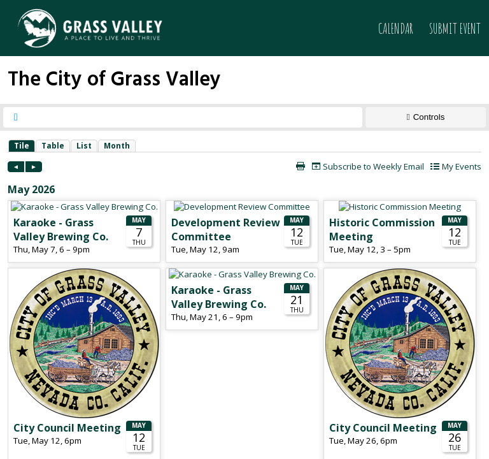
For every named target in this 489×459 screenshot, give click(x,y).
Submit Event (455, 28)
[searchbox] (194, 117)
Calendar (395, 28)
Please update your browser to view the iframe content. (244, 145)
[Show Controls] (425, 117)
